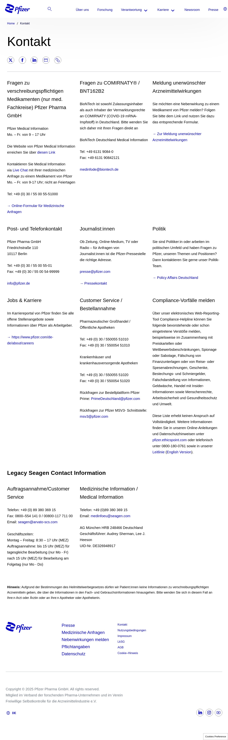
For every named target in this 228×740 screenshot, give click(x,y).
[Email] (46, 60)
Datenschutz (73, 653)
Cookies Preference (215, 736)
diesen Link (46, 152)
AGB (121, 647)
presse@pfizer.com (95, 272)
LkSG (121, 641)
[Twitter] (10, 60)
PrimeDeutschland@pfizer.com (115, 399)
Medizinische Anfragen (83, 632)
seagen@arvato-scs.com (38, 522)
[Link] (57, 60)
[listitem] (212, 9)
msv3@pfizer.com (94, 416)
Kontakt (122, 624)
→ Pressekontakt (93, 283)
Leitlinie (158, 452)
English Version (179, 452)
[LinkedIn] (34, 60)
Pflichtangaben (76, 646)
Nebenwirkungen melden (85, 639)
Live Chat (20, 170)
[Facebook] (22, 60)
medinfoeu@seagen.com (110, 516)
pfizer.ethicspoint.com (169, 440)
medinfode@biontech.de (99, 169)
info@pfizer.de (18, 283)
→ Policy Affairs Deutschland (175, 278)
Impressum (125, 635)
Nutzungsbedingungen (132, 630)
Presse (68, 625)
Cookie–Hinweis (128, 653)
